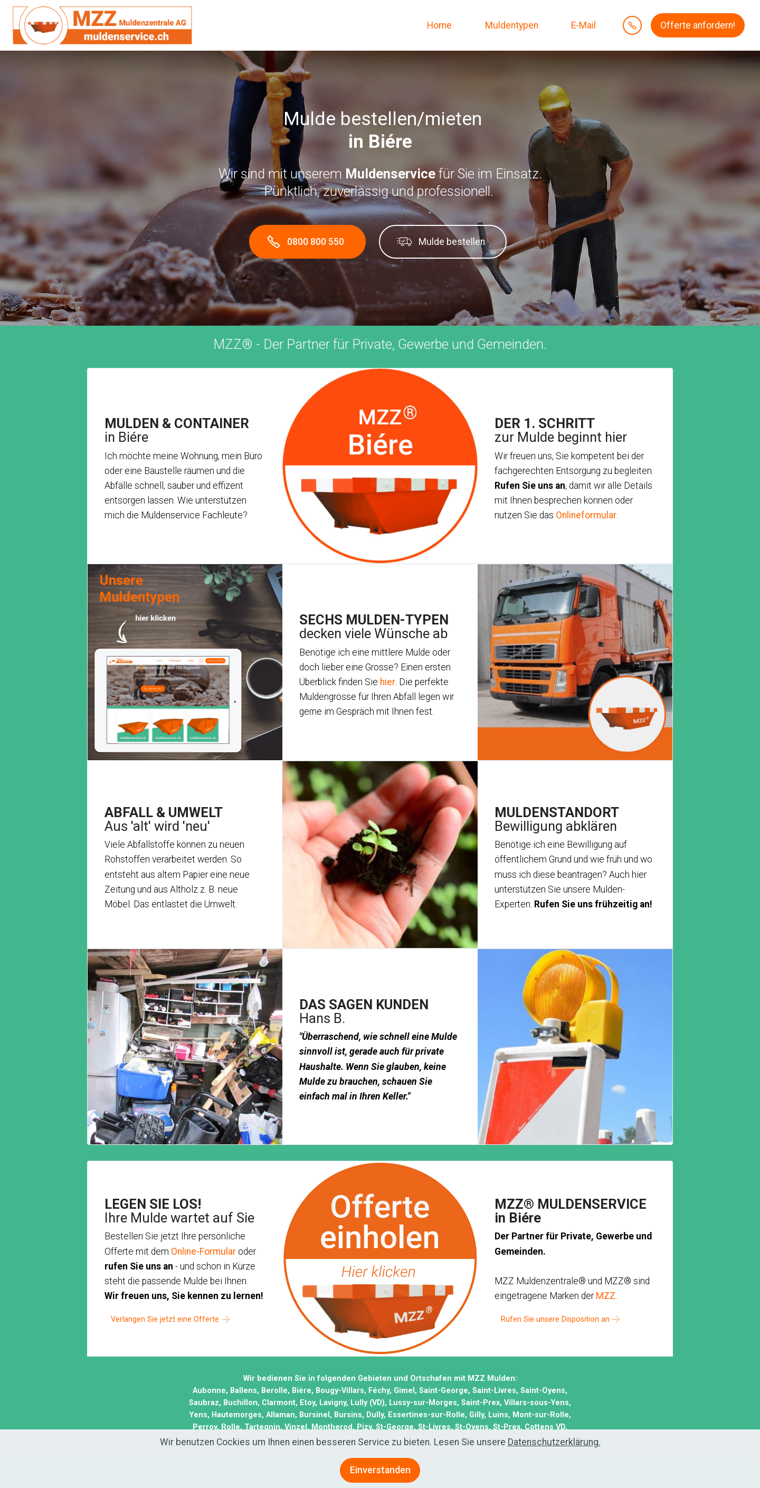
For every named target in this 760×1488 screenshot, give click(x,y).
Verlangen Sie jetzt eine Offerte (165, 1315)
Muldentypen (510, 25)
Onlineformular (586, 511)
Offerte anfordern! (697, 25)
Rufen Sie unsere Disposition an (555, 1315)
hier (387, 678)
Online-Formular (203, 1248)
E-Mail (582, 25)
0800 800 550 (308, 240)
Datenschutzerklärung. (554, 1451)
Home (438, 25)
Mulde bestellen (441, 240)
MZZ (605, 1292)
